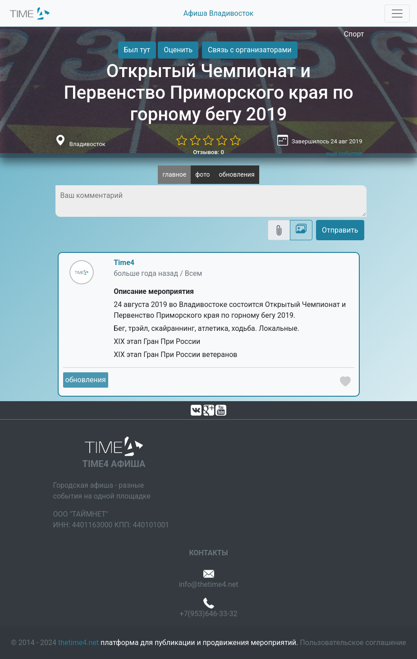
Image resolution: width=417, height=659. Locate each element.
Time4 (124, 262)
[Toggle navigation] (397, 14)
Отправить (340, 230)
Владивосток (87, 144)
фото (202, 174)
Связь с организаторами (249, 50)
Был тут (137, 50)
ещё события (344, 153)
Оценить (178, 50)
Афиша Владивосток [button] (218, 13)
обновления (237, 174)
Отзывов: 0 (208, 152)
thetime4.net (78, 642)
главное (174, 174)
